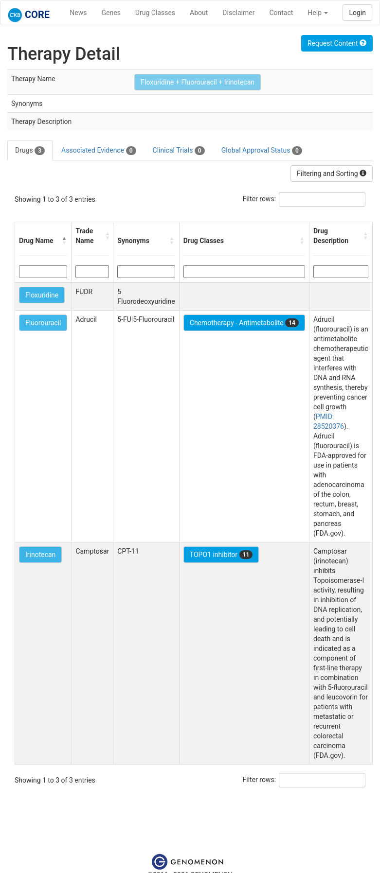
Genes (111, 13)
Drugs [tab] (30, 150)
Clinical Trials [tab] (179, 150)
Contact (281, 13)
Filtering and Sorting (331, 173)
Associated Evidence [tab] (98, 150)
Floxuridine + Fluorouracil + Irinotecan (197, 82)
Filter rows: (259, 199)
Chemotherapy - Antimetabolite (244, 322)
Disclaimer (238, 13)
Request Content (337, 43)
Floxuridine (41, 295)
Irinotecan (40, 555)
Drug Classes (155, 13)
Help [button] (318, 13)
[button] (64, 240)
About (199, 13)
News (78, 13)
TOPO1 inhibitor (221, 554)
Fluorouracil (43, 323)
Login (357, 13)
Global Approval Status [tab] (261, 150)
